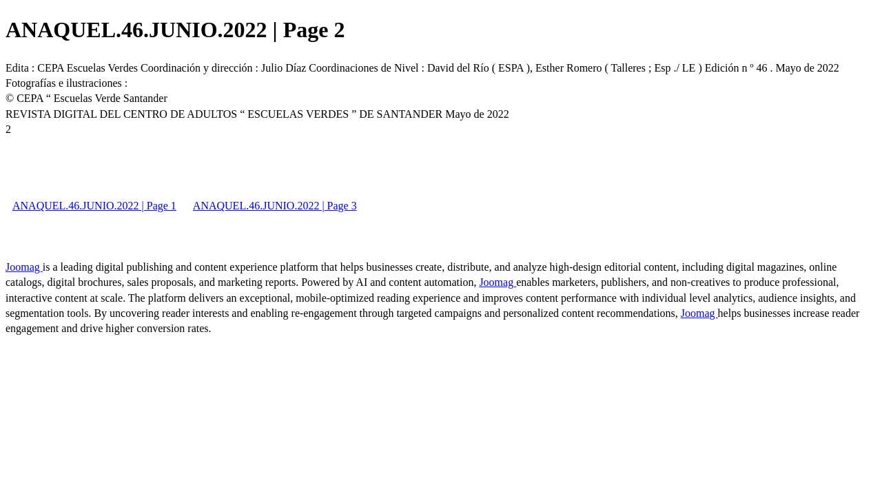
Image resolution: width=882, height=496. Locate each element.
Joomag (24, 267)
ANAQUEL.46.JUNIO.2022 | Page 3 (275, 205)
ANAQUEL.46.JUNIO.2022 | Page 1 (94, 205)
